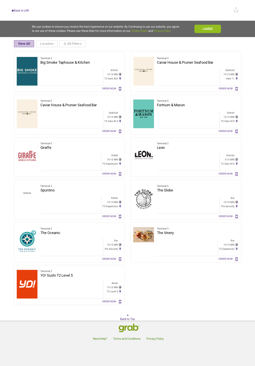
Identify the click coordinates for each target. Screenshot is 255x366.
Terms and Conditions (127, 338)
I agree (208, 28)
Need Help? (100, 338)
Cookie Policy (139, 30)
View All (24, 44)
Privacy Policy (162, 30)
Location (46, 44)
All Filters (73, 44)
